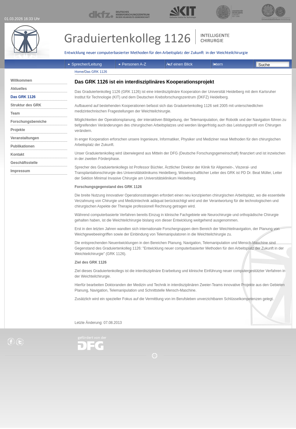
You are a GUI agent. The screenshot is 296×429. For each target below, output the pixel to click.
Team (15, 113)
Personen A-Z (134, 64)
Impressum (20, 171)
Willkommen (21, 80)
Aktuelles (19, 89)
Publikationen (23, 146)
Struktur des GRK (26, 105)
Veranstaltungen (25, 138)
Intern (218, 64)
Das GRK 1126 (23, 97)
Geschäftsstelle (24, 163)
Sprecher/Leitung (87, 64)
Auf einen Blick (179, 64)
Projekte (18, 130)
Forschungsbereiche (29, 121)
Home (79, 71)
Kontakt (17, 154)
